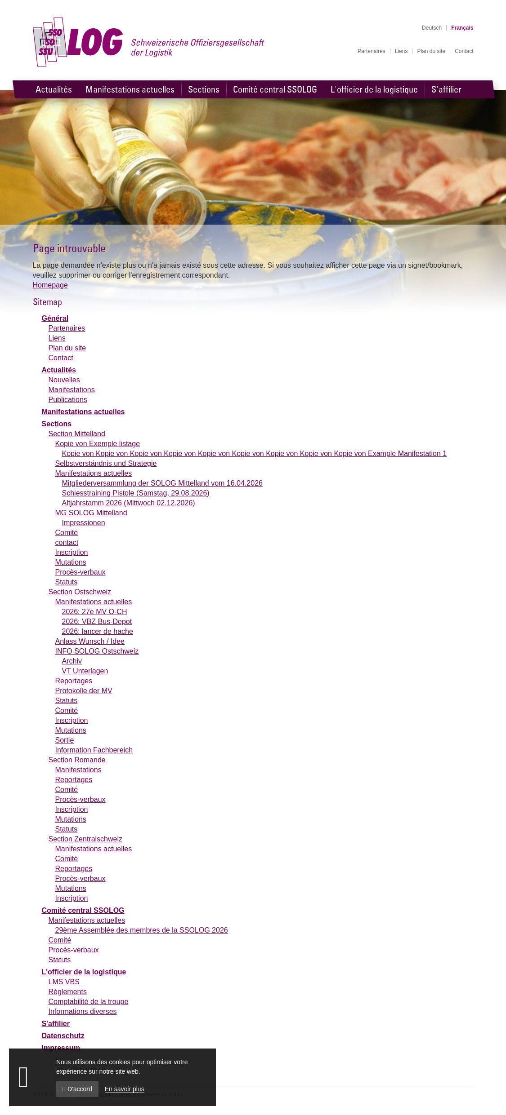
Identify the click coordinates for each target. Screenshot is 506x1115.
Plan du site (67, 348)
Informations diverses (83, 1011)
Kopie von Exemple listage (97, 443)
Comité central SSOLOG (83, 910)
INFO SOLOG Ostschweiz (97, 651)
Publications (68, 399)
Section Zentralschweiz (86, 839)
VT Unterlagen (85, 671)
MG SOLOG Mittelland (91, 513)
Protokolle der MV (83, 691)
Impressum (61, 1048)
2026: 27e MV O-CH (94, 611)
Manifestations (72, 390)
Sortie (64, 740)
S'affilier (56, 1023)
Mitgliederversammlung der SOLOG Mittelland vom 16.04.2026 (162, 483)
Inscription (71, 552)
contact (67, 542)
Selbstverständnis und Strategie (106, 463)
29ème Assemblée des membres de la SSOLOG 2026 (141, 930)
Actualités (59, 370)
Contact (61, 358)
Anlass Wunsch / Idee (90, 641)
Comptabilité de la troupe (89, 1001)
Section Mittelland (77, 434)
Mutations (70, 562)
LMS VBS (64, 982)
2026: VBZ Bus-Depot (97, 621)
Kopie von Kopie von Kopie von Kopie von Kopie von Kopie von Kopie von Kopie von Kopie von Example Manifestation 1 (254, 453)
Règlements (68, 992)
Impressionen (83, 523)
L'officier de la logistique (84, 972)
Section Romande (77, 760)
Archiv (72, 661)
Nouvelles (64, 380)
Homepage (50, 285)
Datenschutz (63, 1036)
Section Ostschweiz (80, 592)
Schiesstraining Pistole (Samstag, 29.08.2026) (136, 493)
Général (55, 318)
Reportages (74, 681)
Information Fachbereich (94, 750)
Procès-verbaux (80, 572)
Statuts (66, 582)
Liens (57, 338)
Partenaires (67, 328)
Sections (57, 424)
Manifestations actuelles (83, 412)
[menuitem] (371, 51)
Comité (66, 532)
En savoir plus (124, 1089)
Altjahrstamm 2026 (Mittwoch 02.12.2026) (128, 503)
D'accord (77, 1089)
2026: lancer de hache (97, 631)
